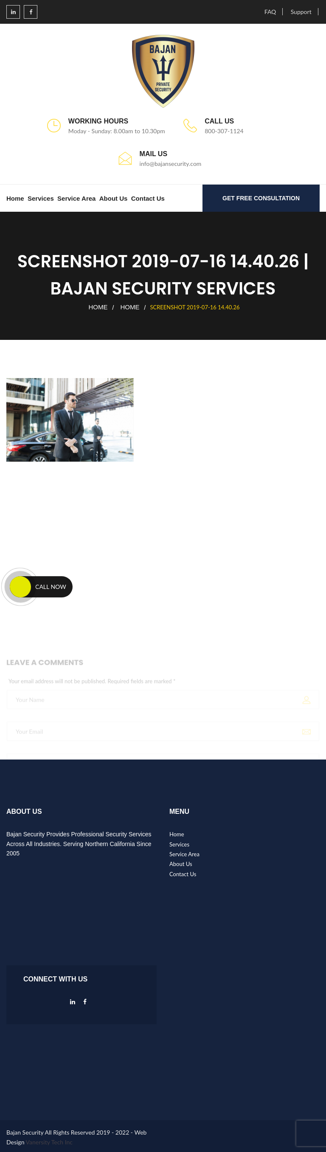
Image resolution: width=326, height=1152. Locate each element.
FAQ (270, 11)
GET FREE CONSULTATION (261, 198)
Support (301, 11)
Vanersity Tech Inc (49, 1142)
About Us (113, 198)
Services (41, 198)
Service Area (76, 198)
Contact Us (148, 198)
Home (15, 198)
